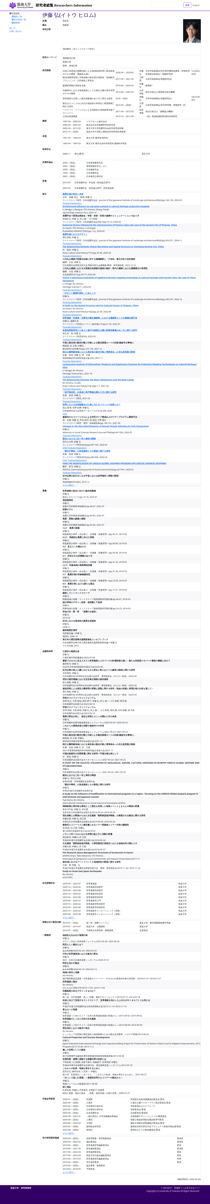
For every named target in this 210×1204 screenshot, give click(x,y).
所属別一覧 (17, 16)
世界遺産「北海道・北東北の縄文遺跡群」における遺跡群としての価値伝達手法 (100, 317)
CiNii (65, 413)
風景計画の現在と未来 (73, 194)
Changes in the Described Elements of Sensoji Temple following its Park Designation (106, 426)
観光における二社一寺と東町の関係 (79, 438)
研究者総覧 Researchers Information (64, 5)
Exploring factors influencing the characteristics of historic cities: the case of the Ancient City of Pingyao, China (120, 225)
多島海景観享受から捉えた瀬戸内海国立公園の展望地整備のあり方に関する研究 (100, 330)
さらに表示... (69, 485)
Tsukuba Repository (72, 203)
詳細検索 (16, 22)
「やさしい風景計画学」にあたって (79, 293)
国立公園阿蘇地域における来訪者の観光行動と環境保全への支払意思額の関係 (99, 351)
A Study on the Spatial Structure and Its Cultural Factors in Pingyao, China (100, 305)
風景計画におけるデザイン (75, 234)
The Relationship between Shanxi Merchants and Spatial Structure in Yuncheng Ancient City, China (113, 246)
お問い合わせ (15, 31)
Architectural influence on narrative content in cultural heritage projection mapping (106, 206)
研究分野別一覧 (19, 19)
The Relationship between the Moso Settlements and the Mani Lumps (98, 379)
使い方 (12, 28)
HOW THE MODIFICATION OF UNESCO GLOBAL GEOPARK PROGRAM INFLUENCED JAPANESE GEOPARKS (114, 463)
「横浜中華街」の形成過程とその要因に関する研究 (86, 451)
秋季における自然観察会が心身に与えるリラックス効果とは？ (92, 404)
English (196, 5)
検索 (187, 5)
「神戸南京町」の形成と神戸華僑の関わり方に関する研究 (89, 392)
